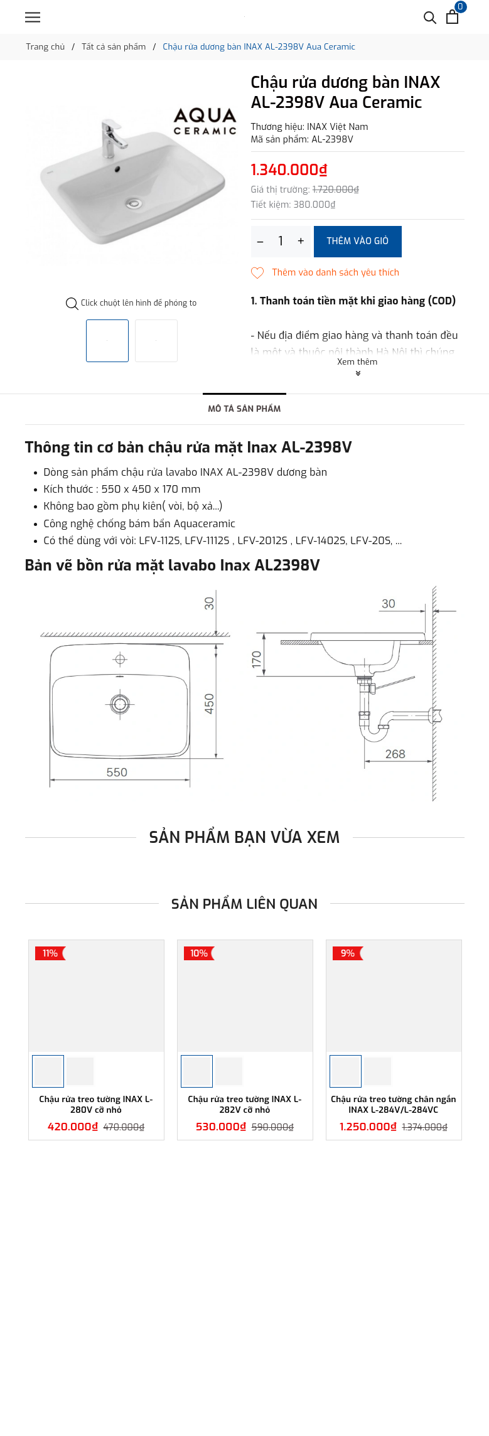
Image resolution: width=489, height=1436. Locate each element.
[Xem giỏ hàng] (452, 16)
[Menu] (32, 17)
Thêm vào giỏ (358, 241)
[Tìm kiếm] (430, 16)
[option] (132, 185)
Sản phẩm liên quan (244, 904)
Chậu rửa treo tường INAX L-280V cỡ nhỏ (96, 1135)
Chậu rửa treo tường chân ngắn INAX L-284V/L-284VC (393, 1135)
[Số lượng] (281, 241)
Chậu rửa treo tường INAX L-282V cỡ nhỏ (245, 1135)
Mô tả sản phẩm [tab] (245, 409)
